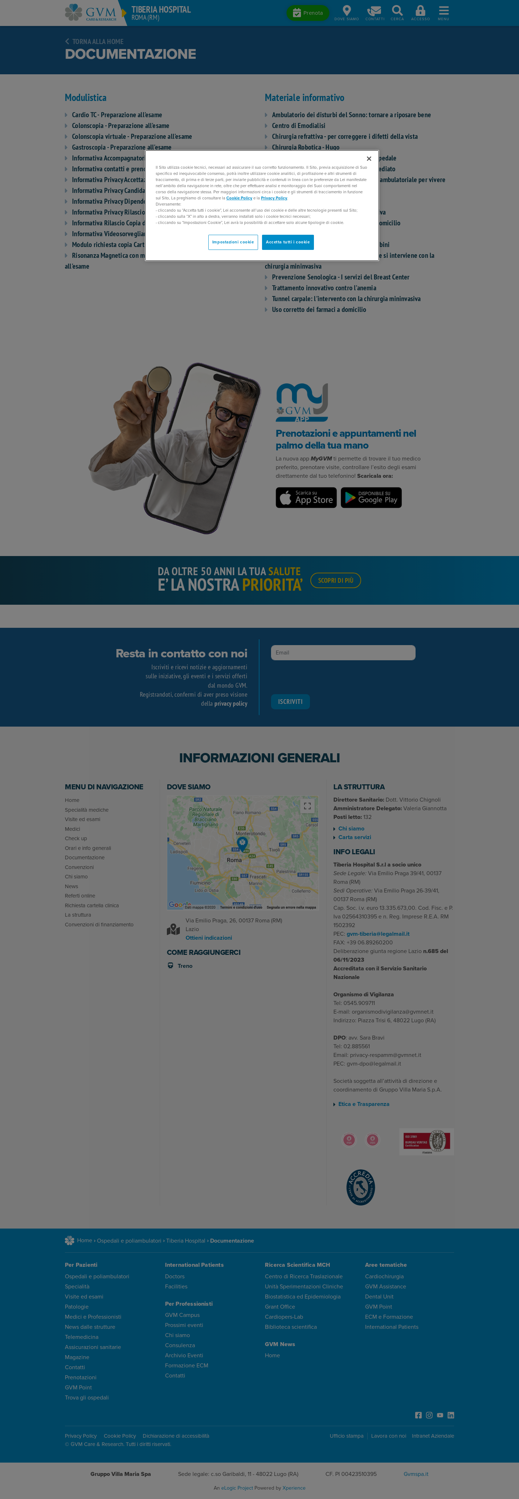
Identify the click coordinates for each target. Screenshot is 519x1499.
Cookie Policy (239, 198)
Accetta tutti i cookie (288, 242)
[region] (262, 205)
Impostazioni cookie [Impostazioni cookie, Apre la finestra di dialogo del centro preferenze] (233, 242)
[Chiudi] (369, 159)
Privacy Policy (274, 198)
